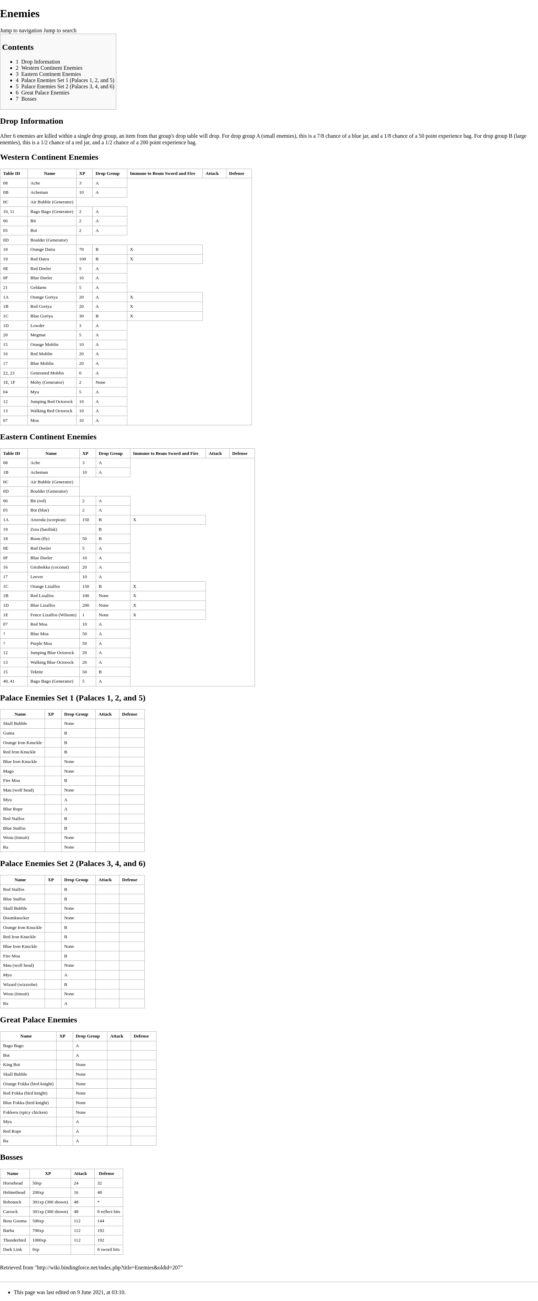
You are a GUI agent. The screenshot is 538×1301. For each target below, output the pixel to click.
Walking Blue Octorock (52, 662)
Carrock (10, 1211)
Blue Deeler (41, 277)
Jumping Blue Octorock (52, 652)
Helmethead (14, 1192)
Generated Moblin (47, 372)
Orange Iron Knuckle (22, 742)
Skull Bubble (15, 723)
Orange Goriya (44, 297)
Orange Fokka (16, 1083)
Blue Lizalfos (43, 605)
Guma (8, 733)
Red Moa (39, 624)
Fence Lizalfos (44, 614)
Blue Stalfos (14, 828)
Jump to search (60, 30)
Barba (8, 1230)
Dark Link (12, 1249)
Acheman (39, 192)
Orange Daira (43, 249)
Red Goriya (41, 306)
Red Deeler (41, 268)
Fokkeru (10, 1112)
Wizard (9, 984)
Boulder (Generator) (49, 240)
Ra (5, 847)
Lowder (38, 325)
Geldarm (39, 287)
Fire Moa (11, 780)
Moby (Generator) (47, 382)
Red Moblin (41, 353)
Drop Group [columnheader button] (107, 173)
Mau (7, 790)
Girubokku (40, 567)
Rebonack (12, 1201)
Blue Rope (13, 808)
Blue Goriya (42, 315)
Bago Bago (13, 1045)
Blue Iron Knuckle (20, 761)
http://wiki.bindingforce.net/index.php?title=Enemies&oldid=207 (108, 1267)
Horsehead (13, 1183)
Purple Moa (41, 643)
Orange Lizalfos (45, 586)
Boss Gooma (15, 1220)
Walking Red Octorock (52, 410)
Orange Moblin (45, 344)
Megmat (38, 334)
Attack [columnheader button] (212, 173)
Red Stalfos (13, 818)
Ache (35, 183)
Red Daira (40, 258)
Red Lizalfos (42, 595)
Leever (37, 576)
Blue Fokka (13, 1102)
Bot (34, 230)
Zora (35, 529)
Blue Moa (40, 633)
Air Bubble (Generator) (52, 201)
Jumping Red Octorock (52, 401)
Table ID (11, 173)
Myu (35, 391)
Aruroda (38, 519)
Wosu (8, 837)
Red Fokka (13, 1093)
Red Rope (12, 1131)
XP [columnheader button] (82, 173)
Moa (35, 420)
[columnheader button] (14, 173)
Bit (33, 220)
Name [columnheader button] (49, 173)
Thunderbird (14, 1240)
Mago (8, 771)
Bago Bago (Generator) (52, 211)
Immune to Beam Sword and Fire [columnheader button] (162, 173)
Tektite (37, 671)
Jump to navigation (21, 30)
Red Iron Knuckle (19, 751)
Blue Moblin (42, 363)
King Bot (11, 1064)
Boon (35, 538)
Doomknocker (16, 917)
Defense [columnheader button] (236, 173)
